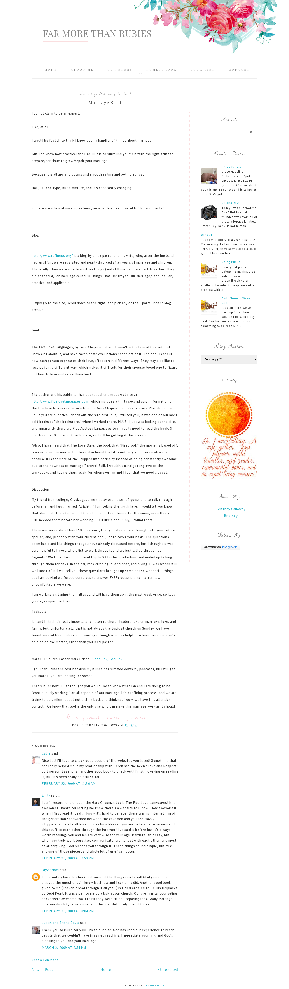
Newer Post (42, 969)
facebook (91, 717)
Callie (46, 753)
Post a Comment (45, 960)
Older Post (168, 969)
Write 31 (206, 235)
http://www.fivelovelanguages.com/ (61, 401)
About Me (82, 69)
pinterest (137, 717)
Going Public (231, 262)
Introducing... (231, 167)
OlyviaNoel (50, 870)
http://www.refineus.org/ (52, 255)
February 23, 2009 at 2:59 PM (68, 858)
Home (51, 69)
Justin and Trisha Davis (60, 923)
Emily (46, 795)
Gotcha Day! (230, 203)
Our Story (120, 69)
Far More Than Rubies (97, 33)
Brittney (231, 515)
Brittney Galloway (231, 509)
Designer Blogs (154, 985)
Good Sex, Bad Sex (107, 659)
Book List (203, 69)
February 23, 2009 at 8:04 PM (68, 911)
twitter (113, 717)
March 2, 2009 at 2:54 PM (64, 947)
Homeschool (161, 69)
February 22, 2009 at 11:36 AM (69, 783)
